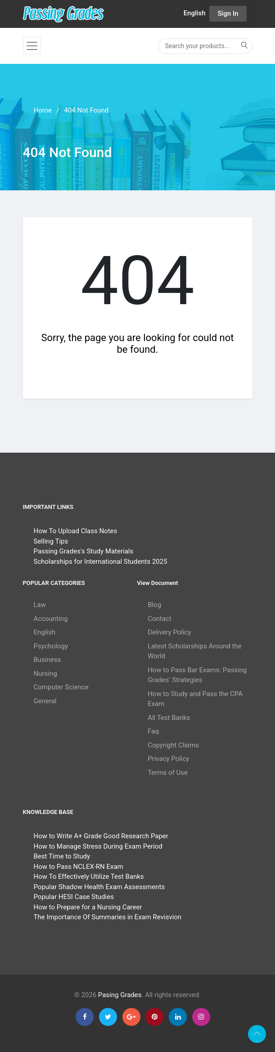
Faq (153, 731)
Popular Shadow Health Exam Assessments (99, 887)
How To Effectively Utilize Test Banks (89, 876)
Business (47, 660)
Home (43, 110)
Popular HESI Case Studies (74, 897)
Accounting (51, 619)
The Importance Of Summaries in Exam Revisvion (108, 917)
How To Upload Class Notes (75, 531)
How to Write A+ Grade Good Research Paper (101, 836)
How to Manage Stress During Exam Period (98, 846)
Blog (154, 605)
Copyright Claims (173, 745)
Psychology (51, 646)
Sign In (227, 13)
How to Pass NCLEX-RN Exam (78, 867)
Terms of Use (168, 773)
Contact (159, 619)
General (45, 701)
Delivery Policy (169, 632)
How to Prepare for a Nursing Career (88, 907)
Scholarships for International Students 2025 (100, 561)
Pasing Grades (120, 995)
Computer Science (61, 687)
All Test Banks (169, 718)
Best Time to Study (62, 856)
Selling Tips (51, 541)
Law (40, 605)
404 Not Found (86, 110)
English (45, 632)
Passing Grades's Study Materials (84, 551)
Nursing (45, 674)
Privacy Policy (168, 759)
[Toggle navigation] (32, 46)
